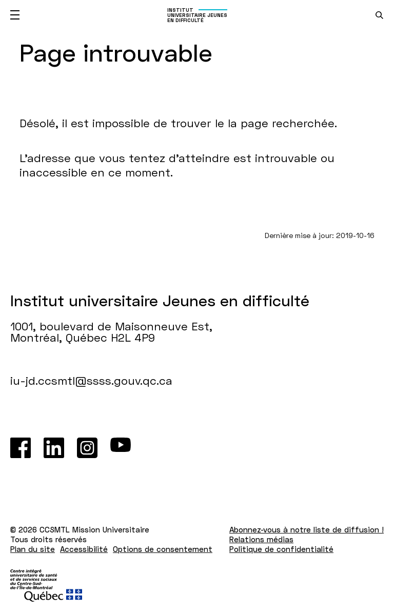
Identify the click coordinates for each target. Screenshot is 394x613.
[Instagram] (87, 448)
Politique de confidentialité (281, 548)
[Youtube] (120, 448)
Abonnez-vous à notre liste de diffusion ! (306, 529)
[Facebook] (20, 448)
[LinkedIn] (54, 448)
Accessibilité (84, 548)
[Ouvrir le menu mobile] (15, 15)
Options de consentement (162, 548)
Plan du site (32, 548)
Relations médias (261, 539)
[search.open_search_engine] (379, 15)
